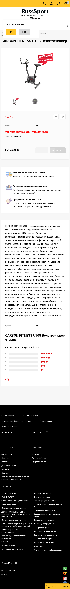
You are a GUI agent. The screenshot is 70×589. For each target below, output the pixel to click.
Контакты (5, 473)
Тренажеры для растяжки (45, 501)
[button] (57, 586)
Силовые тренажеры (43, 493)
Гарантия (5, 458)
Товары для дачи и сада (44, 510)
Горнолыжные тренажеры (45, 520)
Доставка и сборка (9, 466)
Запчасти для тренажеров (45, 535)
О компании (6, 454)
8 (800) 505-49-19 (30, 415)
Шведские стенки (8, 504)
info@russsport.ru (47, 421)
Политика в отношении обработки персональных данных (16, 478)
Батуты (4, 542)
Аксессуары (39, 546)
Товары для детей (42, 528)
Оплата (4, 462)
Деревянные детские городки (13, 508)
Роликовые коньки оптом (45, 531)
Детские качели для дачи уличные (16, 520)
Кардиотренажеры (42, 497)
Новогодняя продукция (44, 524)
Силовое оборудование (44, 542)
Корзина (35, 454)
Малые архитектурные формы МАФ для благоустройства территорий (16, 525)
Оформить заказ (39, 462)
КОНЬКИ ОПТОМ (8, 493)
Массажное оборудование (12, 549)
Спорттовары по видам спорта (14, 501)
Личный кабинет (39, 458)
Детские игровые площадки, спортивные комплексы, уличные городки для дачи (15, 514)
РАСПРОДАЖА (7, 497)
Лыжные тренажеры (43, 539)
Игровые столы (8, 545)
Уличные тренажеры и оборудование (11, 531)
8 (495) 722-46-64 (8, 415)
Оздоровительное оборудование (48, 550)
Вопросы (5, 469)
